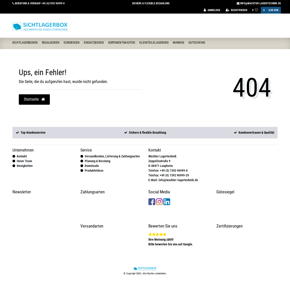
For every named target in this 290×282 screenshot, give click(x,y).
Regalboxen (50, 42)
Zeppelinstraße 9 (159, 161)
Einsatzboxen (94, 42)
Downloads (92, 166)
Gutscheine (196, 42)
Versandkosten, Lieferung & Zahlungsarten (112, 156)
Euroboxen (72, 42)
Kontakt (22, 156)
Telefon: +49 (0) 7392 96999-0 (168, 170)
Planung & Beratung (97, 161)
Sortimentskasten (121, 42)
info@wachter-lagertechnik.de (259, 3)
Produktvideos (94, 170)
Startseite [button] (34, 99)
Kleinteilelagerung (154, 42)
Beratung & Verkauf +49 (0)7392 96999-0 (38, 3)
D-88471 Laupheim (160, 166)
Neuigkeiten (25, 166)
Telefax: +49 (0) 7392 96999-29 (168, 175)
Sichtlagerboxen (25, 42)
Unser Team (24, 161)
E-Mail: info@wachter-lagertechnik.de (173, 180)
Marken (178, 42)
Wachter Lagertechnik (162, 156)
